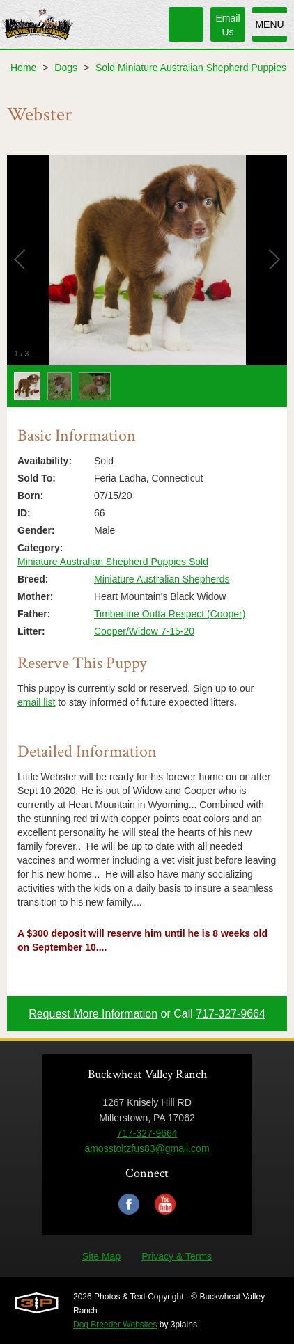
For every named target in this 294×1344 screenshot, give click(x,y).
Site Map (101, 1256)
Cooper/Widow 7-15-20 (144, 631)
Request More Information (93, 1014)
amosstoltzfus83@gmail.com (146, 1148)
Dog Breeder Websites (115, 1324)
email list (36, 702)
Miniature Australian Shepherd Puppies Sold (112, 561)
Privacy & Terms (176, 1256)
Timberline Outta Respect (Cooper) (169, 613)
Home (23, 67)
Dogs (65, 67)
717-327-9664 (230, 1014)
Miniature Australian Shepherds (162, 579)
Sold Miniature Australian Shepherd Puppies (190, 67)
